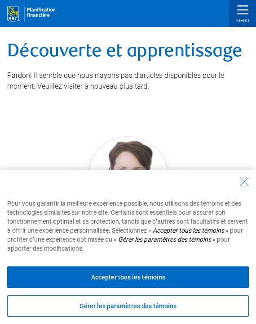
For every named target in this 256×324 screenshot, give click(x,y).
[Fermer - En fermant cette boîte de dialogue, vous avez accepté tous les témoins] (244, 181)
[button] (242, 14)
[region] (128, 247)
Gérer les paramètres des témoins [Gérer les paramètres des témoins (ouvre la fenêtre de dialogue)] (128, 306)
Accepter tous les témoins (128, 277)
